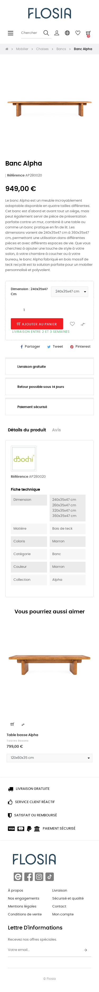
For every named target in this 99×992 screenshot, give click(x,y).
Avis (56, 430)
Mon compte (63, 914)
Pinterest (83, 346)
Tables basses (18, 740)
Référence (16, 175)
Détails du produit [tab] (27, 430)
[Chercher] (36, 33)
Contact (59, 906)
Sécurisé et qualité (68, 898)
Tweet (58, 346)
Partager (32, 346)
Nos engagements (23, 898)
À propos (15, 890)
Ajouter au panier (37, 324)
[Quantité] (24, 310)
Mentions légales (22, 906)
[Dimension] (69, 291)
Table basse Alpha (22, 735)
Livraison (59, 890)
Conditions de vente (25, 914)
